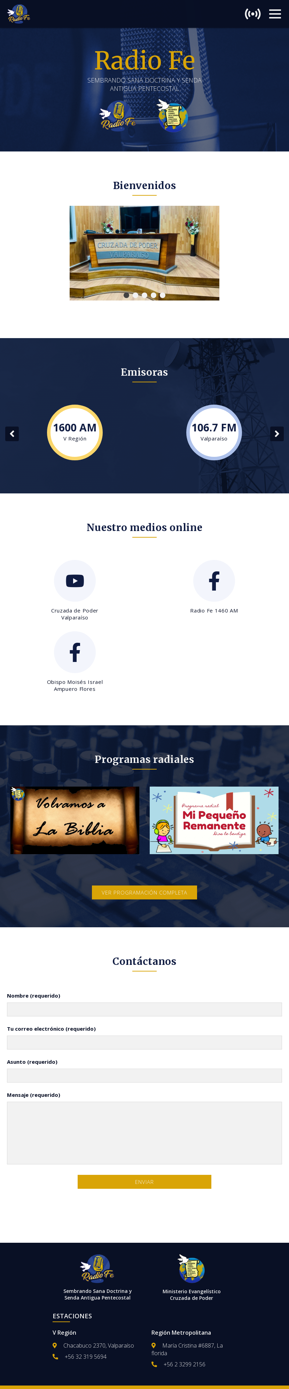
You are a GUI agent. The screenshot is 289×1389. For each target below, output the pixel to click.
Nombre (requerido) (33, 995)
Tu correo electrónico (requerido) (51, 1028)
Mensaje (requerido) (33, 1094)
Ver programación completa (144, 892)
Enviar (144, 1181)
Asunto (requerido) (32, 1061)
